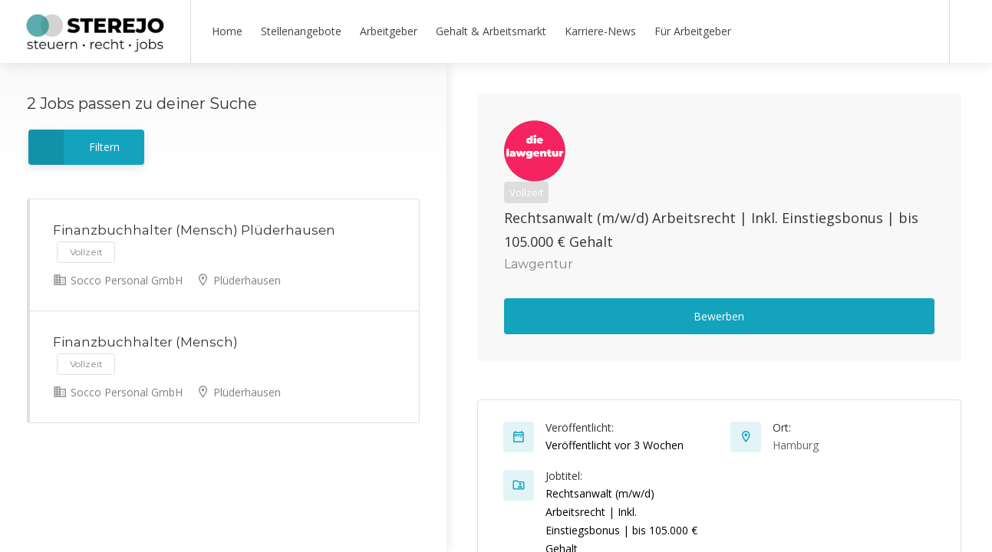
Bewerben (719, 316)
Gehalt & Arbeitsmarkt (491, 31)
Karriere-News (600, 31)
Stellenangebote (301, 31)
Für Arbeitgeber (692, 31)
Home (227, 31)
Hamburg (796, 445)
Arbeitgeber (388, 31)
